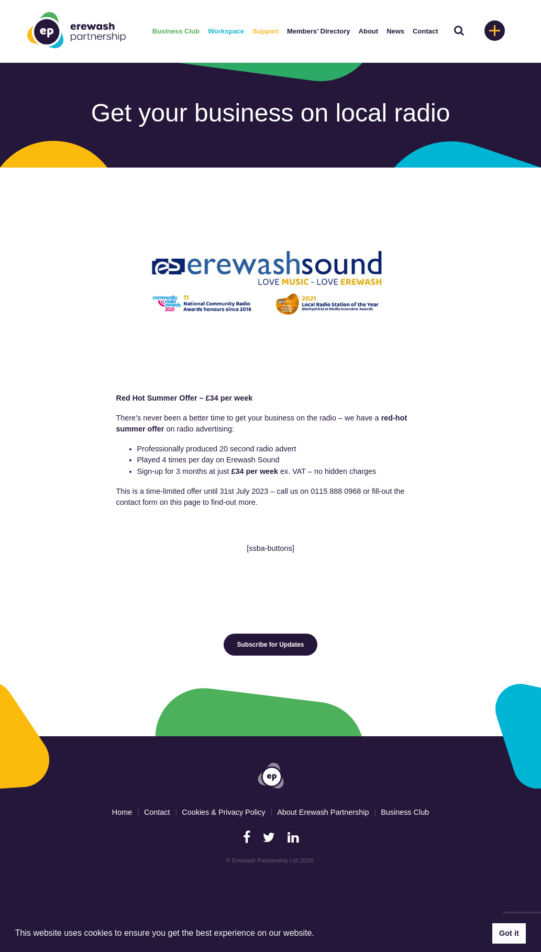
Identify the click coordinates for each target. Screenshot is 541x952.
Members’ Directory (318, 31)
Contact (425, 31)
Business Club (176, 31)
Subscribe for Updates (270, 644)
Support (265, 31)
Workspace (226, 31)
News (395, 31)
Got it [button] (509, 933)
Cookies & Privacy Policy (223, 812)
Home (122, 812)
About (369, 31)
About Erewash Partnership (323, 812)
